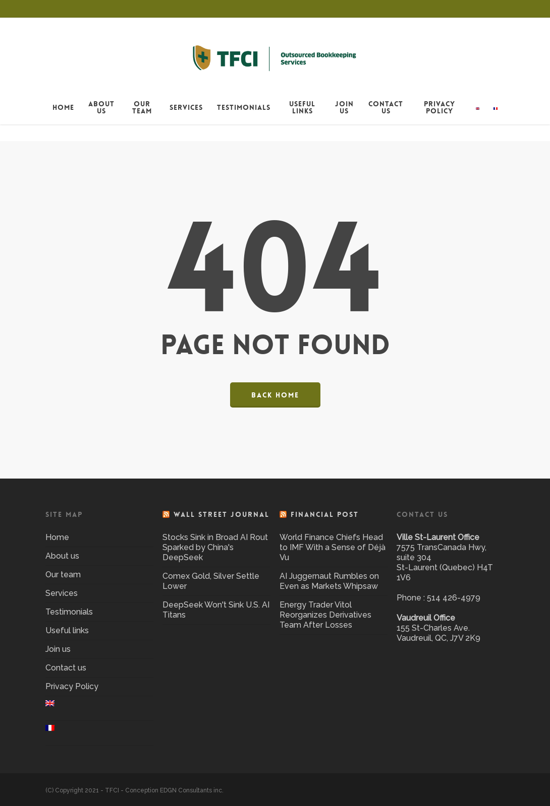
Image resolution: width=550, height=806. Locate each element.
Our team (63, 574)
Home (57, 537)
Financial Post (325, 514)
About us (62, 556)
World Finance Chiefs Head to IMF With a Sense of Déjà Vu (333, 547)
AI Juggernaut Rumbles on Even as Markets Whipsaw (329, 581)
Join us (58, 649)
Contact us (65, 668)
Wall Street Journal (221, 514)
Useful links (67, 630)
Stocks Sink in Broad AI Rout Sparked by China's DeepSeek (215, 547)
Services (61, 593)
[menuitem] (478, 123)
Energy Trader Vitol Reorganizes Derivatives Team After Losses (325, 615)
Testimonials (69, 612)
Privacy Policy (71, 686)
